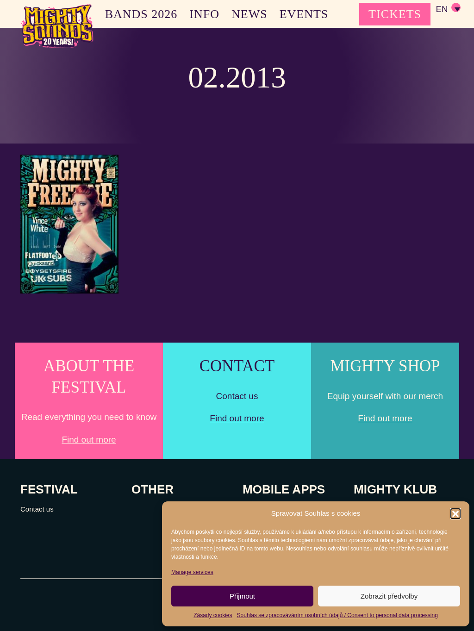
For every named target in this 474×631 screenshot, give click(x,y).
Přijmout (242, 596)
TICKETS (394, 14)
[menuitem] (447, 9)
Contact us (37, 509)
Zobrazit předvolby (389, 596)
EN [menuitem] (441, 9)
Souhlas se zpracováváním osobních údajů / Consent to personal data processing (337, 615)
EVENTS (304, 14)
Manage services (192, 572)
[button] (455, 513)
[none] (447, 9)
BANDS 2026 (141, 14)
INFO (204, 14)
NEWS (249, 14)
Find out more (89, 439)
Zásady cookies (212, 615)
